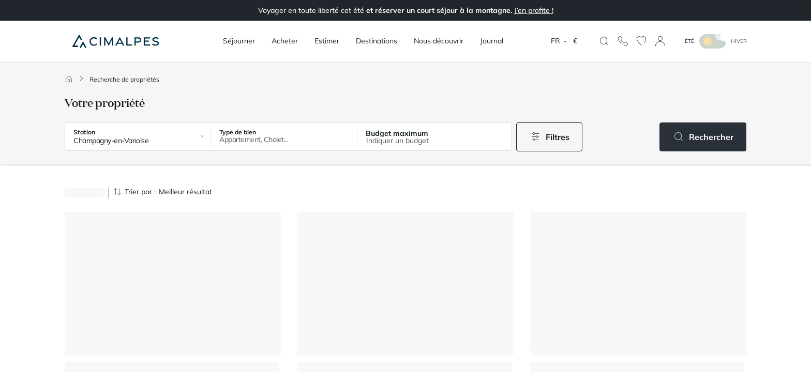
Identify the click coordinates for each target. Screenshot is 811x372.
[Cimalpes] (115, 41)
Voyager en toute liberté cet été (405, 10)
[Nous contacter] (622, 41)
